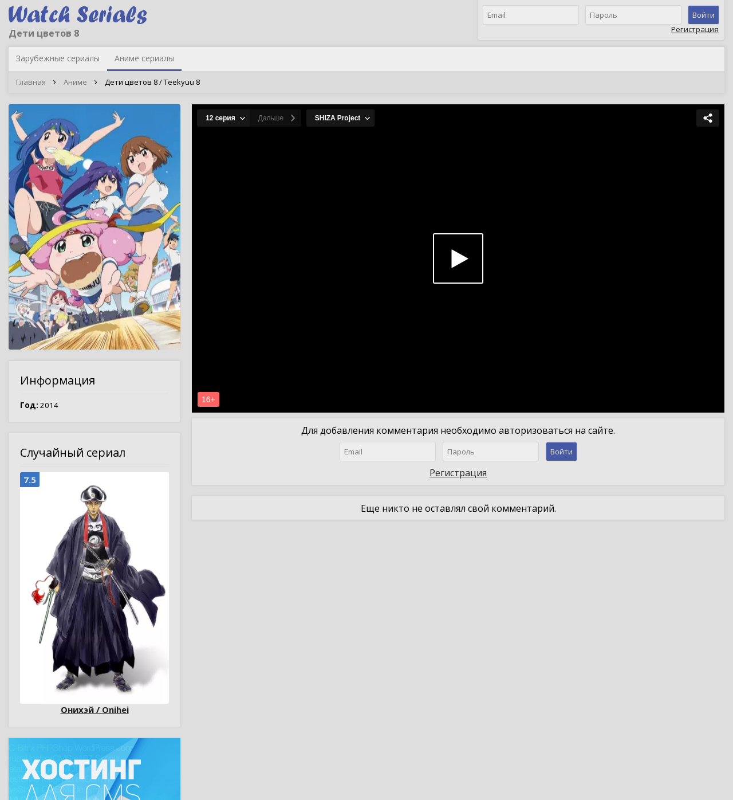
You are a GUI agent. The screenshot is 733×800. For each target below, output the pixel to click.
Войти (703, 15)
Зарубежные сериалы (58, 58)
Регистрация (695, 29)
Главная (31, 82)
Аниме (75, 82)
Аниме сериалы (144, 58)
